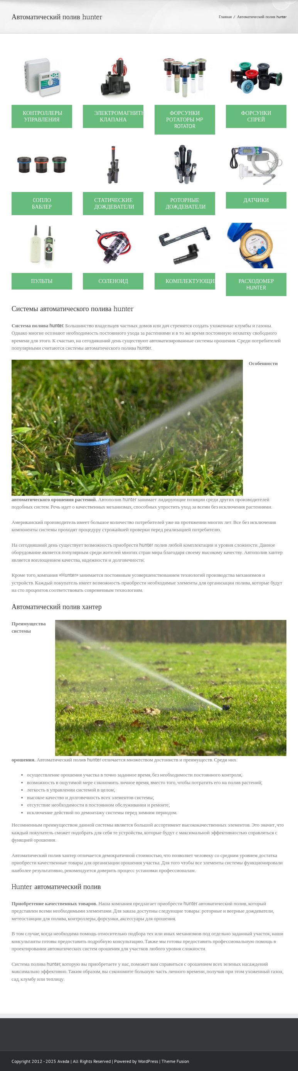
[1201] (113, 58)
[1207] (42, 226)
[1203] (185, 146)
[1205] (113, 146)
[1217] (185, 226)
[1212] (113, 226)
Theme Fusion (175, 1061)
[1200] (42, 58)
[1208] (256, 58)
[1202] (185, 58)
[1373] (42, 146)
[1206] (256, 146)
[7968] (256, 226)
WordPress (148, 1061)
